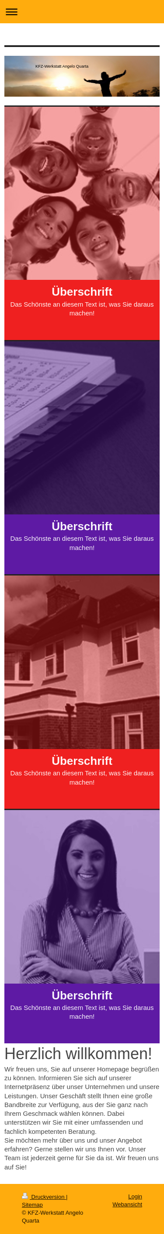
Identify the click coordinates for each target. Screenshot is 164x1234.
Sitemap (32, 1204)
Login (135, 1196)
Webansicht (127, 1204)
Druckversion (44, 1197)
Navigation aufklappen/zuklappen (82, 11)
